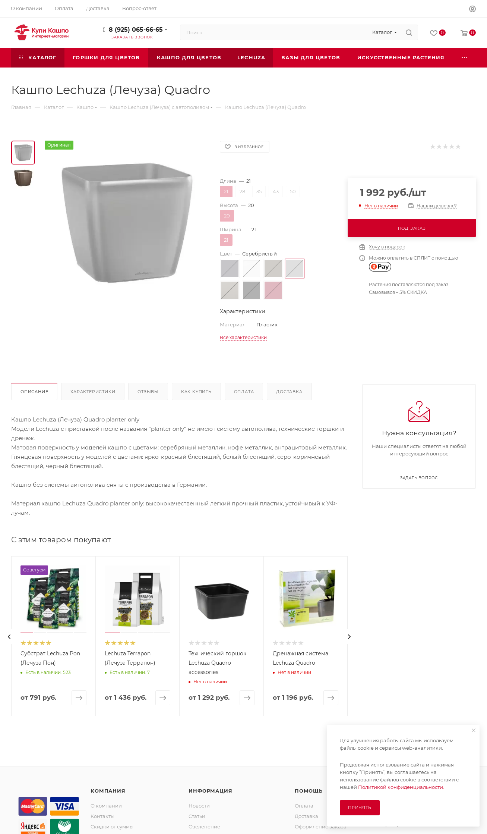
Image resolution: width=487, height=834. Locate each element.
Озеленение (204, 827)
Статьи (197, 816)
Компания (108, 791)
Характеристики (92, 391)
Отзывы (148, 391)
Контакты (102, 816)
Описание (34, 391)
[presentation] (9, 636)
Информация (210, 791)
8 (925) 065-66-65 (136, 29)
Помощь (309, 791)
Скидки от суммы (112, 827)
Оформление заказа (321, 827)
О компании (106, 806)
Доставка (289, 391)
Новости (199, 806)
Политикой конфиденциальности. (401, 787)
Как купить (196, 391)
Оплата (244, 391)
